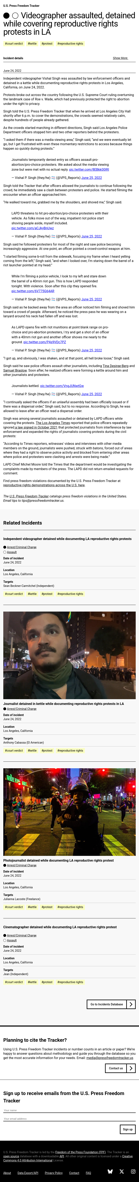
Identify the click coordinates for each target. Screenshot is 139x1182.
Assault (12, 552)
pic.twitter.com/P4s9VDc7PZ (44, 342)
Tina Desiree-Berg (115, 366)
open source (11, 1156)
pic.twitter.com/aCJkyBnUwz (33, 228)
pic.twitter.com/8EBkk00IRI (89, 170)
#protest (47, 43)
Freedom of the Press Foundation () (80, 1152)
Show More (120, 58)
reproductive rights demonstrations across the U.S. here (44, 485)
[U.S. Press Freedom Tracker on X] (121, 1172)
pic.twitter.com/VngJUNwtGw (62, 386)
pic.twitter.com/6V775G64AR (33, 291)
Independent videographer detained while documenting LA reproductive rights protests (67, 539)
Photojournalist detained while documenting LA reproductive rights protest (58, 860)
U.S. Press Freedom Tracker (21, 5)
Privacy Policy (54, 1173)
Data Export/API (28, 1173)
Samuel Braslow (15, 370)
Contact (74, 1173)
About (7, 1173)
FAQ (88, 1173)
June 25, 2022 (91, 178)
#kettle (32, 43)
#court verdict (14, 43)
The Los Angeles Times (53, 423)
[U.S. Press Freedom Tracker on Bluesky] (110, 1172)
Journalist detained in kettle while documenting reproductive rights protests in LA (63, 704)
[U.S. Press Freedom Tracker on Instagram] (133, 1172)
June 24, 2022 (12, 70)
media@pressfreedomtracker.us (109, 1058)
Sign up (128, 1129)
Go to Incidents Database (107, 1004)
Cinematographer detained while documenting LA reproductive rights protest (60, 927)
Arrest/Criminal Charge (21, 547)
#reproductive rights (70, 43)
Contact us (116, 1068)
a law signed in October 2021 (36, 427)
